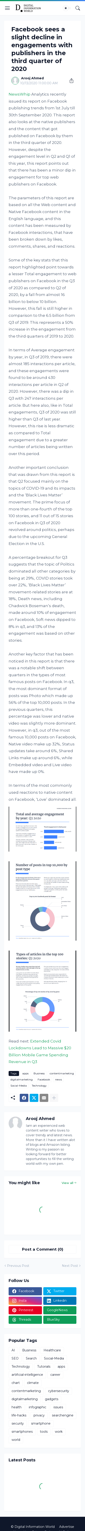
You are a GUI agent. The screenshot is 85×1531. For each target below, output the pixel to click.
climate (33, 1383)
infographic (37, 1407)
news (58, 1079)
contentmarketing (62, 1073)
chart (16, 1383)
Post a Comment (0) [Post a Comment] (42, 1249)
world (16, 1440)
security (18, 1423)
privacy (39, 1415)
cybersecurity (58, 1391)
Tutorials (43, 1366)
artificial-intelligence (27, 1375)
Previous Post (18, 1266)
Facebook (44, 1079)
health (17, 1407)
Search (31, 1358)
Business (39, 1073)
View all (67, 1183)
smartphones (22, 1432)
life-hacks (19, 1415)
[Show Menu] (7, 8)
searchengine (62, 1415)
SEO (15, 1358)
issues (58, 1407)
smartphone (41, 1423)
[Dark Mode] (67, 8)
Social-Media (18, 1085)
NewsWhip (19, 94)
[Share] (70, 81)
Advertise (66, 1527)
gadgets (51, 1399)
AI (13, 1350)
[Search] (78, 8)
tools (44, 1432)
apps (25, 1073)
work (59, 1432)
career (55, 1375)
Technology (39, 1085)
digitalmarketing (21, 1079)
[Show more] (54, 1098)
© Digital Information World (33, 1527)
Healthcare (52, 1350)
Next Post (70, 1266)
